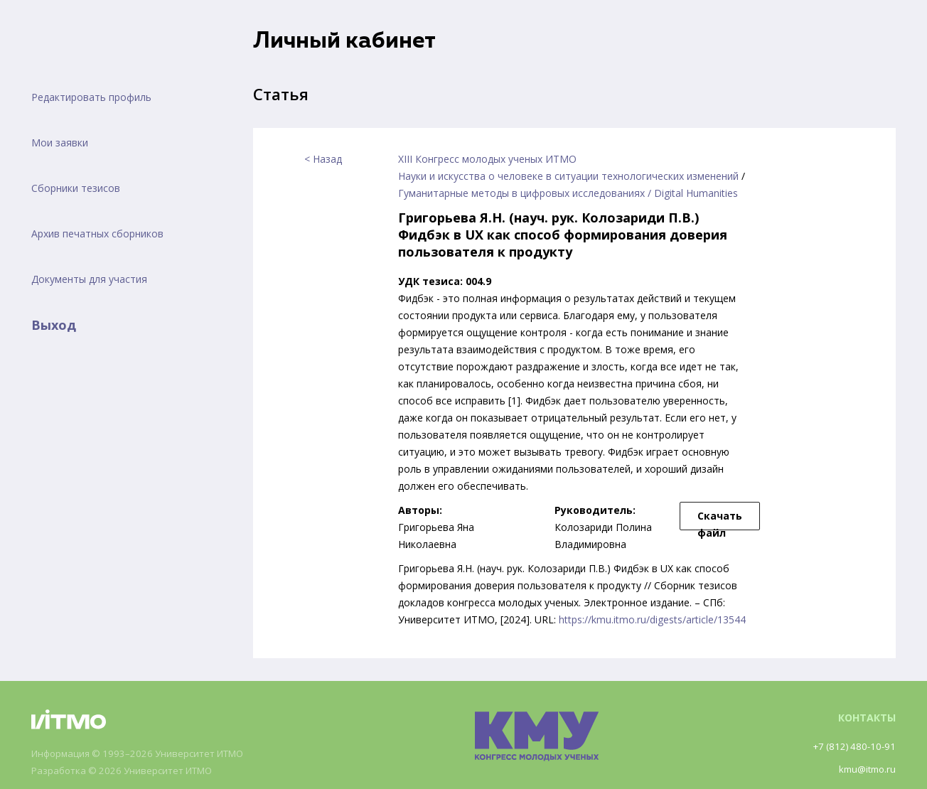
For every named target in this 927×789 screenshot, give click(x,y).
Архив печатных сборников (97, 233)
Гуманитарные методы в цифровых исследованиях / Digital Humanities (568, 193)
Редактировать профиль (91, 97)
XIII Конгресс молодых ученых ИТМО (487, 159)
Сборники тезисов (75, 188)
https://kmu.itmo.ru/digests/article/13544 (652, 619)
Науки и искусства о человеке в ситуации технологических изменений (568, 176)
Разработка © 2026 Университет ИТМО (128, 771)
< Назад (323, 159)
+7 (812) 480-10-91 (852, 746)
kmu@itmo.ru (865, 768)
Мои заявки (59, 142)
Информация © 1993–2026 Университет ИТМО (145, 754)
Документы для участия (89, 279)
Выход (53, 324)
